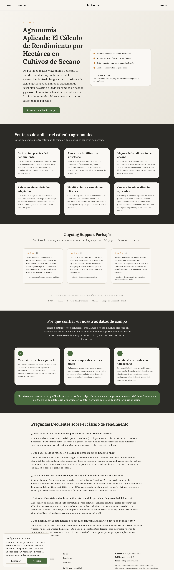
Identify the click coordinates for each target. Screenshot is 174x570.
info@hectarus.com (129, 543)
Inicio (9, 5)
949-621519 (129, 539)
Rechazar (15, 561)
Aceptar (37, 561)
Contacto (163, 5)
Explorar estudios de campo (40, 106)
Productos (20, 5)
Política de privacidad (72, 550)
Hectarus (91, 5)
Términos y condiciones (72, 554)
